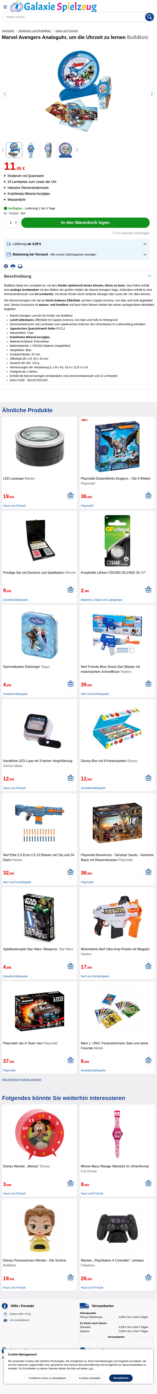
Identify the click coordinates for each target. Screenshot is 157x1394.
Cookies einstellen (90, 1378)
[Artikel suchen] (78, 17)
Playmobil (87, 505)
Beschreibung (17, 276)
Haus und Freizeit (66, 30)
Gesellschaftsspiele (15, 599)
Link (91, 1368)
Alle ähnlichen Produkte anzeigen (21, 1079)
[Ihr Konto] (140, 7)
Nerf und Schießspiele (95, 694)
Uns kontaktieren (20, 1320)
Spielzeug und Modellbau (35, 30)
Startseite (8, 30)
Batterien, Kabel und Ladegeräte (101, 599)
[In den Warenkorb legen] (85, 223)
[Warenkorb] (150, 7)
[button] (77, 244)
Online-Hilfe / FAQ (20, 1313)
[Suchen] (149, 17)
